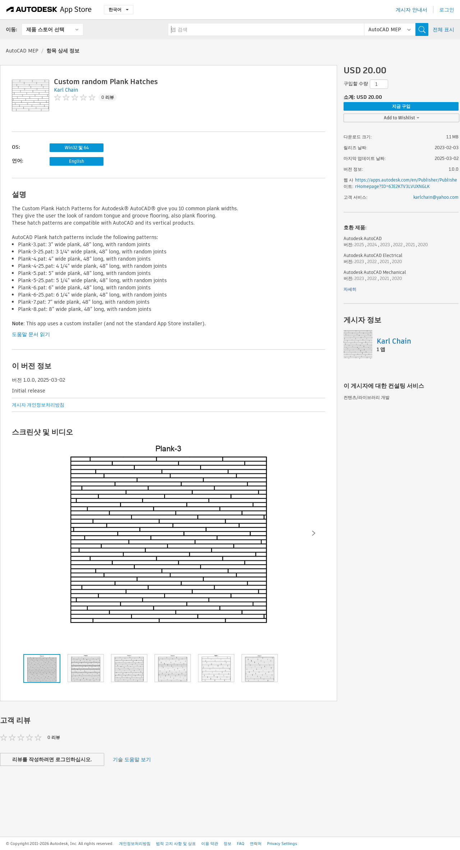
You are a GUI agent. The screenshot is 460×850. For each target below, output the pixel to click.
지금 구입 (401, 106)
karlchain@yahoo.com (436, 197)
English (76, 161)
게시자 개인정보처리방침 (38, 404)
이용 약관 (209, 843)
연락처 (256, 843)
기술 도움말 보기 (132, 759)
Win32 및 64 (77, 147)
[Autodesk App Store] (49, 9)
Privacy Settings (282, 843)
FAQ (240, 843)
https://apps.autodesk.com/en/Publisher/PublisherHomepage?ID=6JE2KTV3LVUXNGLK (406, 183)
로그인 (446, 9)
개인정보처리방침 (135, 843)
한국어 (119, 9)
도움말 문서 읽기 (31, 334)
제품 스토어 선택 (45, 29)
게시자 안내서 (411, 9)
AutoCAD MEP (22, 50)
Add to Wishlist (401, 118)
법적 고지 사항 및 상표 (176, 843)
